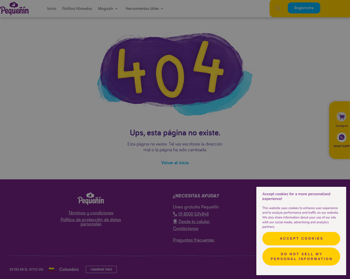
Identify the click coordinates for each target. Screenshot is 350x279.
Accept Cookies (301, 238)
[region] (301, 231)
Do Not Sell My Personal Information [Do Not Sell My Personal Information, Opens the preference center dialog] (302, 256)
